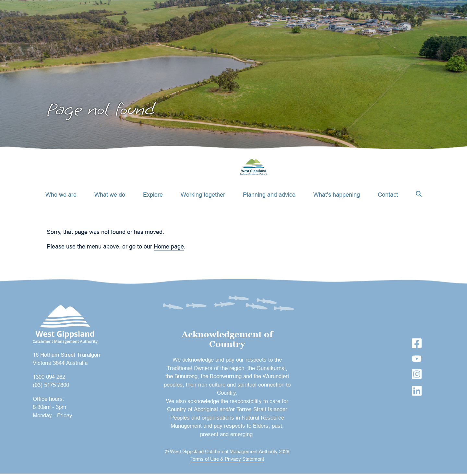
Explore (153, 194)
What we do (109, 194)
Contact (388, 194)
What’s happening (336, 194)
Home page (169, 246)
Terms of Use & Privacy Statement (227, 459)
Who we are (61, 194)
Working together (203, 194)
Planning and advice (269, 194)
